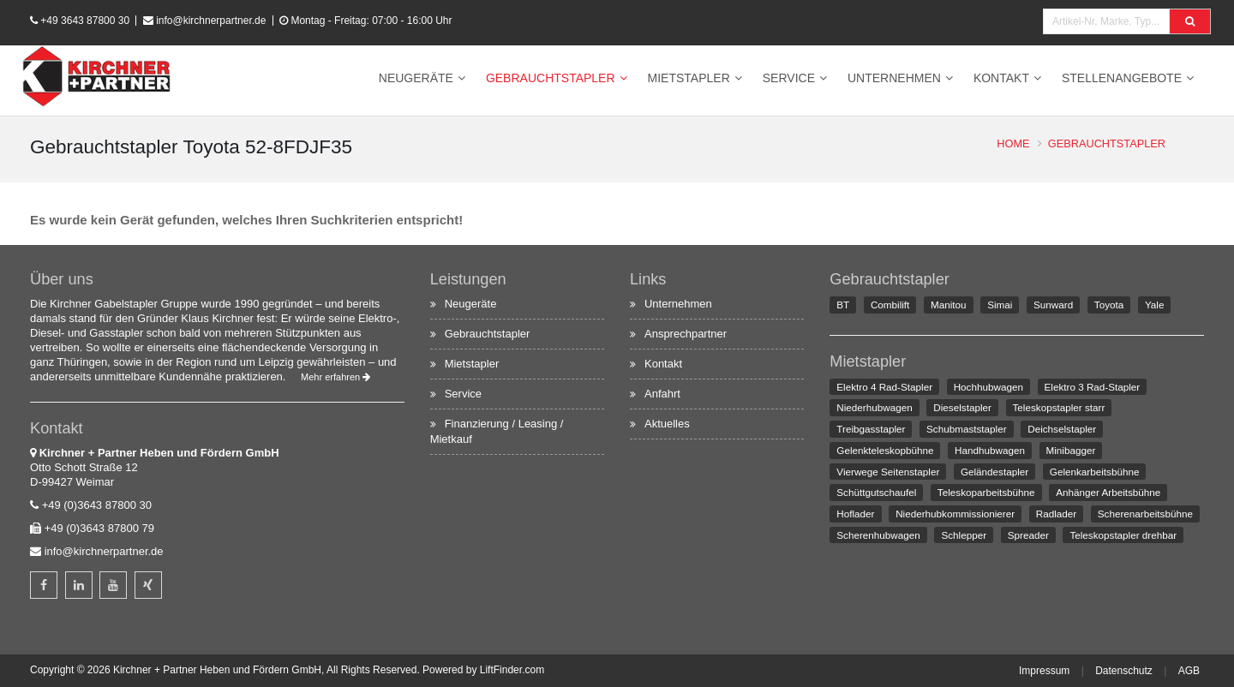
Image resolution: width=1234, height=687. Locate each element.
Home (1013, 143)
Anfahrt (662, 393)
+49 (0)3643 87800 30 (97, 505)
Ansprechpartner (685, 333)
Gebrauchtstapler (550, 78)
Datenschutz (1124, 671)
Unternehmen (894, 78)
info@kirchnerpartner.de (211, 21)
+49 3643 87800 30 (84, 21)
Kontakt (1001, 78)
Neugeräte (416, 78)
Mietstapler (689, 78)
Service (789, 78)
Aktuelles (667, 423)
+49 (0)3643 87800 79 (99, 528)
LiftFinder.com (512, 670)
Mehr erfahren (335, 377)
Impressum (1044, 671)
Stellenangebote (1122, 78)
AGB (1189, 671)
